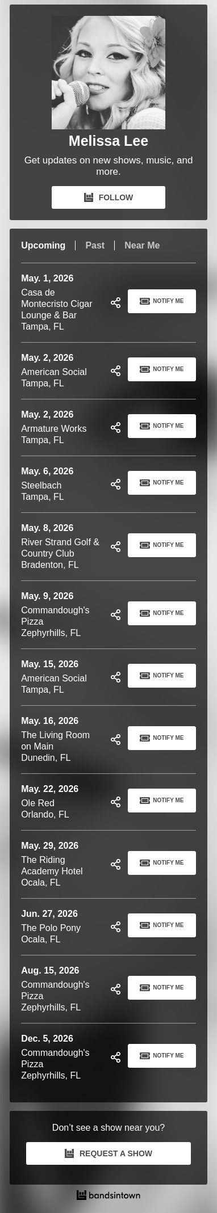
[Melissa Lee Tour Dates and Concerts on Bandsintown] (108, 1196)
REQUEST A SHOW (108, 1153)
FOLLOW (108, 197)
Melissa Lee (108, 141)
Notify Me (161, 301)
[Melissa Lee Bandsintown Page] (108, 72)
